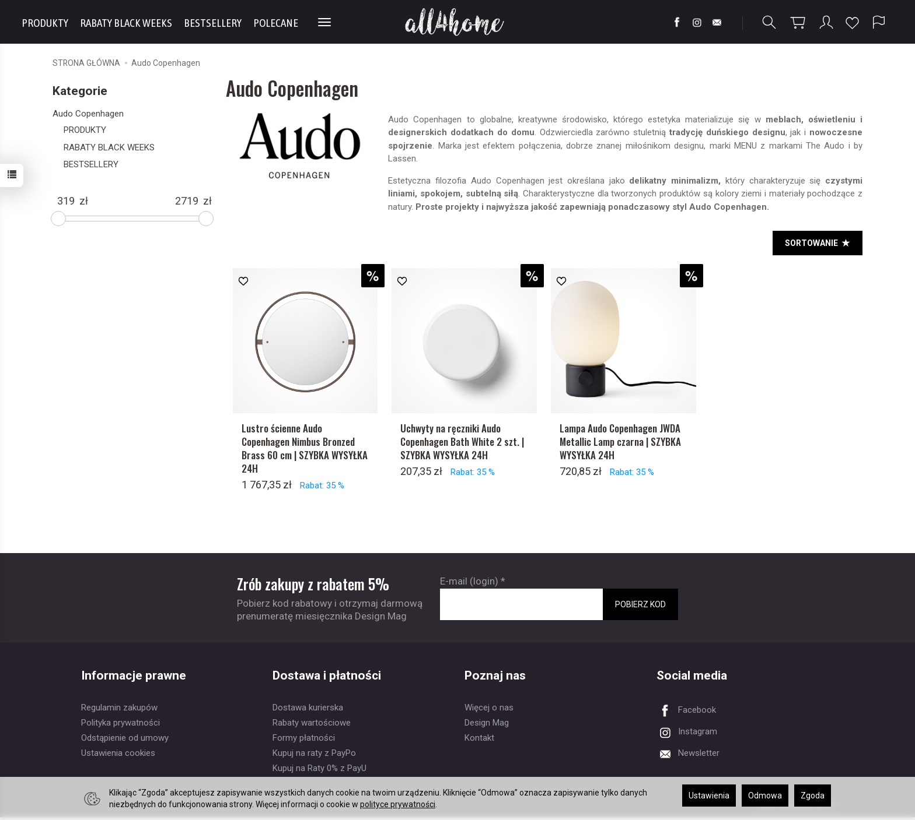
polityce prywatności (397, 804)
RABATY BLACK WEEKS (126, 22)
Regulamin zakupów (119, 710)
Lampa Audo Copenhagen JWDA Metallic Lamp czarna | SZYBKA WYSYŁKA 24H (620, 444)
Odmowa (765, 795)
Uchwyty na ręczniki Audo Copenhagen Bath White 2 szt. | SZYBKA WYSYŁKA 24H (462, 444)
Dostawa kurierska (308, 710)
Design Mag (487, 725)
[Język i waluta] (878, 22)
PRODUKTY (45, 22)
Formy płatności (304, 740)
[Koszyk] (797, 22)
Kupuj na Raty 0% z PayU (319, 771)
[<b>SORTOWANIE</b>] (817, 243)
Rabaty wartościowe (312, 725)
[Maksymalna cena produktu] (186, 201)
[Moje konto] (826, 22)
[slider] (58, 218)
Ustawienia (709, 795)
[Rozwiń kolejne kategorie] (324, 22)
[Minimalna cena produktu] (66, 201)
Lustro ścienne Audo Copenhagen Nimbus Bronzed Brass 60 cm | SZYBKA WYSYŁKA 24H (305, 451)
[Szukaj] (769, 22)
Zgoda (813, 795)
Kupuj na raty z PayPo (314, 756)
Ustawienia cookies (118, 756)
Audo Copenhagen (88, 113)
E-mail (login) (469, 584)
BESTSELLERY (213, 22)
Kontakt (479, 740)
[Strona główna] (458, 22)
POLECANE (275, 22)
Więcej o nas (489, 710)
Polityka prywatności (120, 725)
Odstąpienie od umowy (125, 740)
